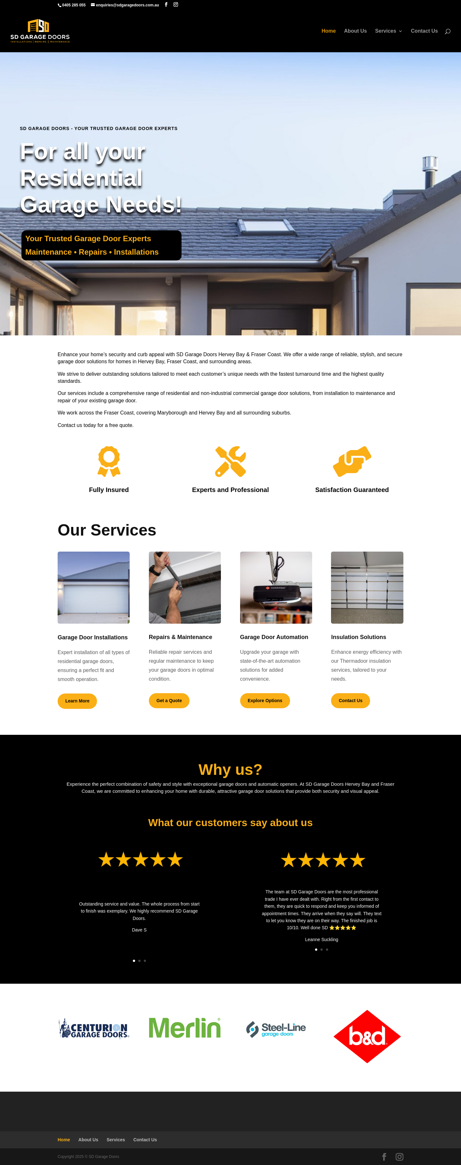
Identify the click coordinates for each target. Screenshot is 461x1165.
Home (328, 31)
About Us (355, 31)
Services (385, 31)
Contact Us (424, 31)
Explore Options (265, 700)
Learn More (77, 700)
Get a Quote (169, 700)
